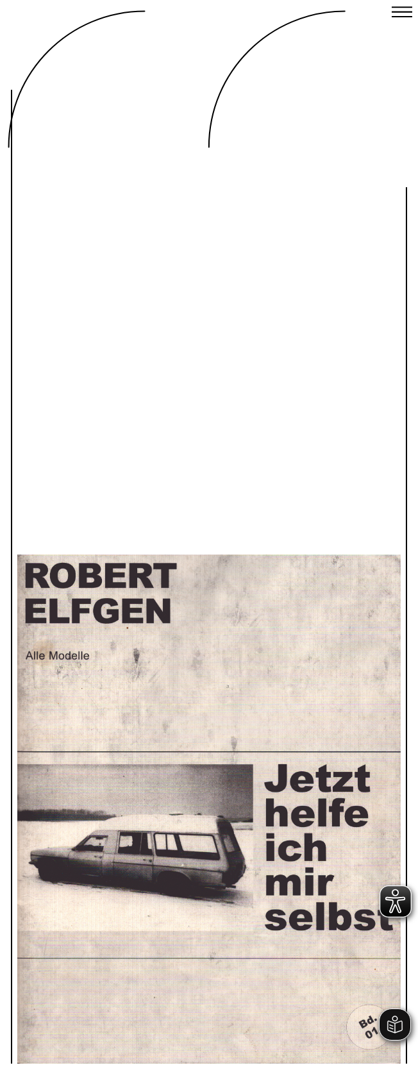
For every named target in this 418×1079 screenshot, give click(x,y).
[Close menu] (402, 13)
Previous (119, 770)
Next (298, 770)
